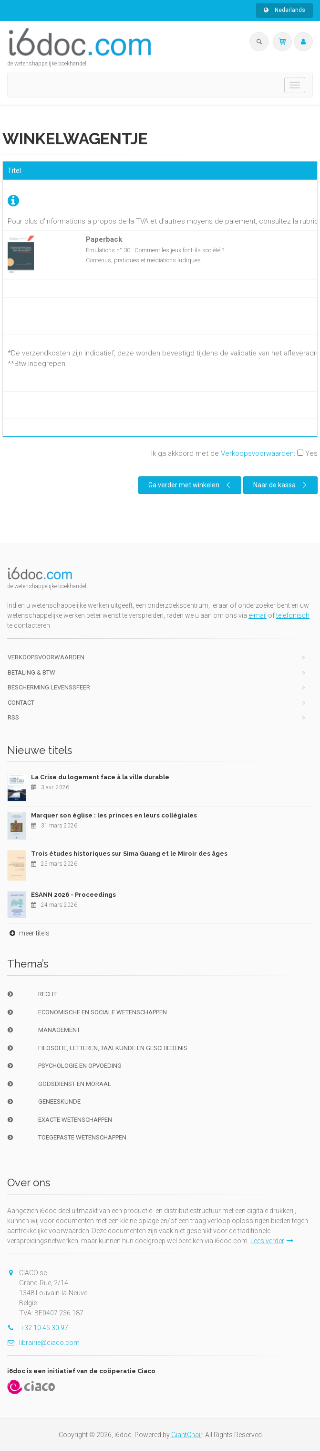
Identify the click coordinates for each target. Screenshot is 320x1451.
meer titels (28, 933)
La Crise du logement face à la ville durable (100, 777)
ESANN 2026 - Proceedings (73, 894)
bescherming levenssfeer (49, 687)
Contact (21, 702)
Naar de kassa (281, 485)
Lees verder (271, 1241)
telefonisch (293, 615)
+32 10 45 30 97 (37, 1328)
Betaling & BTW (31, 672)
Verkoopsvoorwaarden (257, 453)
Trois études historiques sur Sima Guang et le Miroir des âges (129, 853)
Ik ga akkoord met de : (234, 453)
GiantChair (186, 1435)
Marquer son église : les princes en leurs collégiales (114, 815)
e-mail (257, 615)
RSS (13, 717)
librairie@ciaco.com (43, 1342)
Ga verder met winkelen (190, 485)
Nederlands (284, 10)
